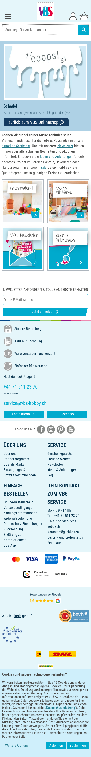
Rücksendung (13, 529)
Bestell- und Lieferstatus (65, 537)
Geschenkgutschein (61, 454)
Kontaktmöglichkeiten (63, 532)
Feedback (67, 414)
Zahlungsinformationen (20, 513)
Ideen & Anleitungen (62, 470)
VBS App (10, 545)
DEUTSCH (45, 716)
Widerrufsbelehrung (18, 518)
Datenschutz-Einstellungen (23, 524)
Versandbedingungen (19, 507)
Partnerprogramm (16, 459)
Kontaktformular (23, 414)
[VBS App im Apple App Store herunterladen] (61, 702)
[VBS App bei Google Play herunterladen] (30, 702)
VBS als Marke (14, 464)
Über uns (10, 454)
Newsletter (55, 464)
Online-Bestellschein (18, 502)
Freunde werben (59, 459)
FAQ (50, 475)
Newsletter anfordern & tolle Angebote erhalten (45, 290)
